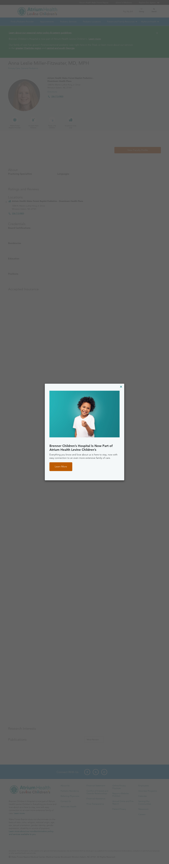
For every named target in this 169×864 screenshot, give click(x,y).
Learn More (61, 466)
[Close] (121, 386)
